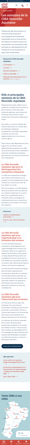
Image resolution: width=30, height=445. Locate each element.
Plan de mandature (10, 71)
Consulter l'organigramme (12, 346)
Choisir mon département (15, 1)
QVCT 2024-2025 (9, 377)
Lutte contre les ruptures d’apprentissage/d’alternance (13, 361)
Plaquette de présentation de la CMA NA (15, 78)
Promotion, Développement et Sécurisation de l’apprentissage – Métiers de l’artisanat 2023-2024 (14, 370)
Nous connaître (7, 10)
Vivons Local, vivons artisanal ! (14, 221)
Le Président (7, 65)
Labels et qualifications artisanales (11, 216)
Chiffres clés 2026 (9, 74)
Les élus (6, 68)
